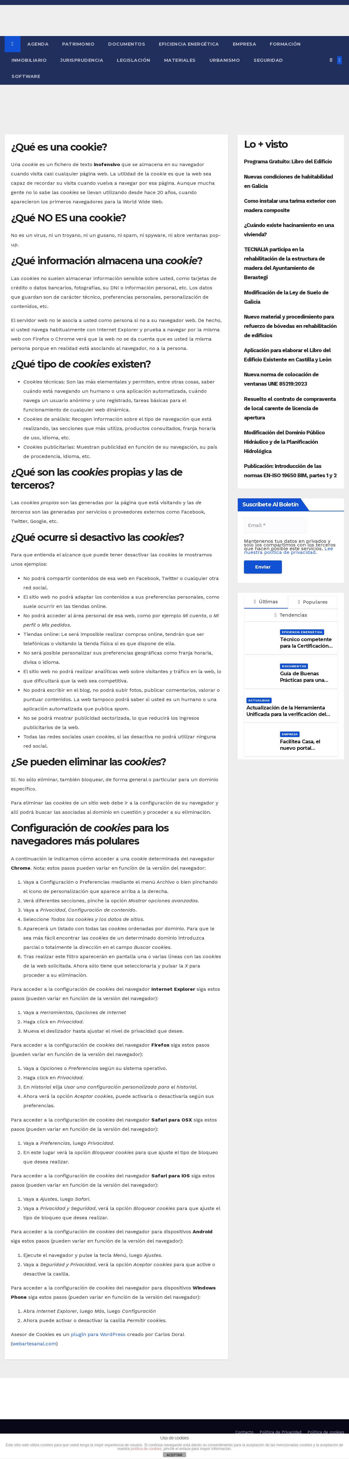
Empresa (244, 44)
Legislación (133, 60)
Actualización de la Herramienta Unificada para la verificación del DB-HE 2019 (286, 714)
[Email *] (275, 525)
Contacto (244, 1432)
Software (25, 76)
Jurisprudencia (81, 60)
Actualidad (259, 700)
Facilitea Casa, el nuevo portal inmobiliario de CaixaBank (300, 751)
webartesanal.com (34, 1344)
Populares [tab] (313, 602)
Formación (285, 44)
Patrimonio (78, 44)
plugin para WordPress (98, 1334)
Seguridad (268, 60)
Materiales (180, 60)
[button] (330, 60)
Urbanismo (224, 60)
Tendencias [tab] (291, 615)
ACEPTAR (174, 1455)
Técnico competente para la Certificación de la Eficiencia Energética (306, 649)
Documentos (126, 44)
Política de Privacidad (280, 1432)
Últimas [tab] (266, 602)
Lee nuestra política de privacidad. (288, 550)
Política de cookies (325, 1432)
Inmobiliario (29, 60)
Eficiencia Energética (189, 44)
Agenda (37, 44)
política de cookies (146, 1449)
